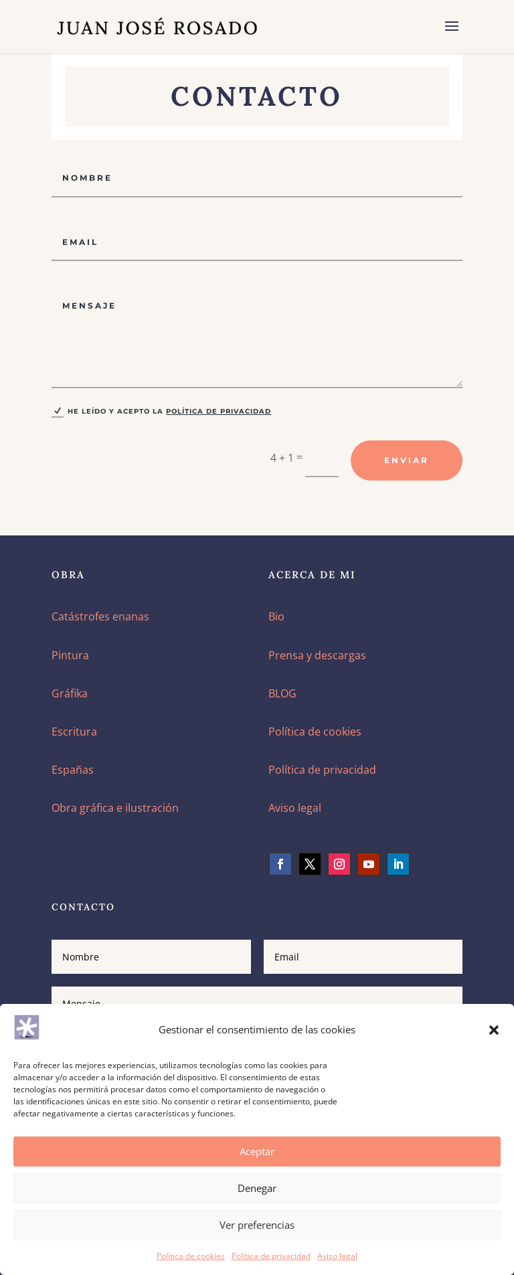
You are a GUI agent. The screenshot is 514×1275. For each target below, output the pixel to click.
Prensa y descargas (317, 655)
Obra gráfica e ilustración (115, 807)
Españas (73, 769)
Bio (276, 616)
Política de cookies (191, 1256)
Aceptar (257, 1151)
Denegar (257, 1188)
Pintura (70, 655)
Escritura (74, 731)
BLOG (282, 693)
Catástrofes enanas (100, 616)
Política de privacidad (271, 1256)
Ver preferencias (257, 1224)
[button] (494, 1030)
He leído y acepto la (161, 412)
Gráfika (70, 693)
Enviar (406, 460)
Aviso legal (337, 1256)
